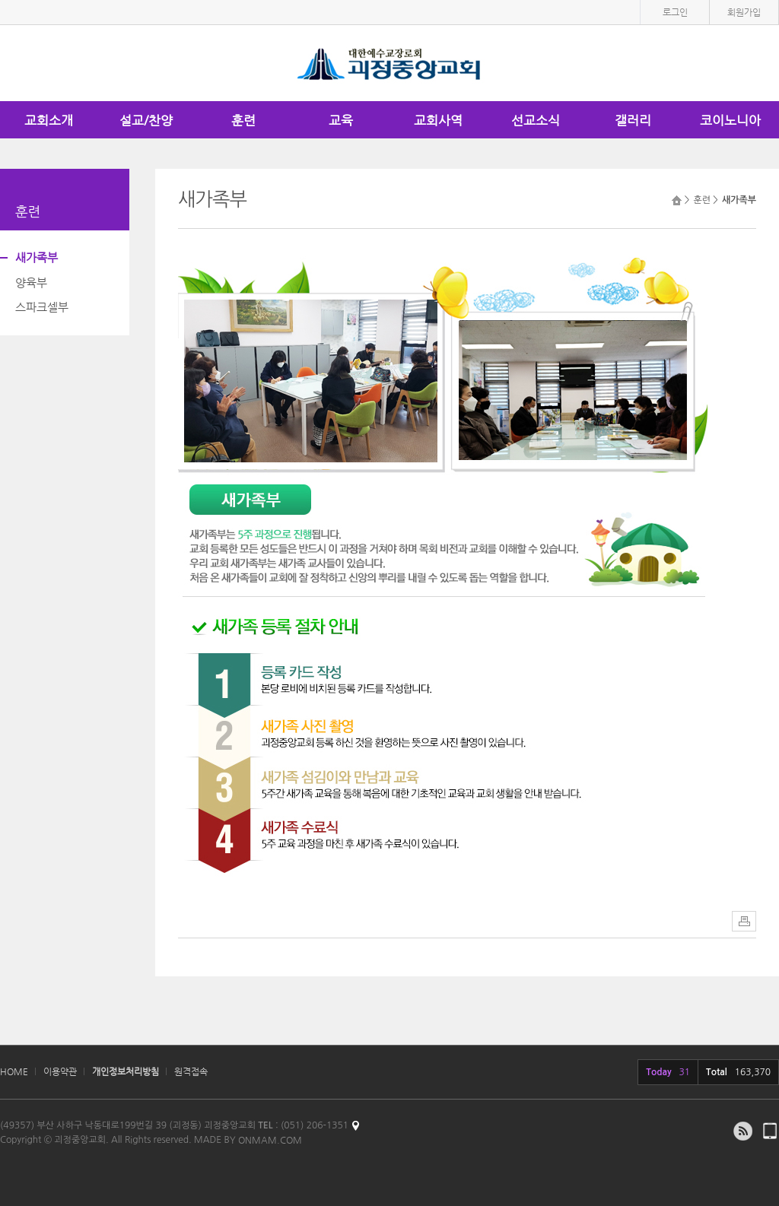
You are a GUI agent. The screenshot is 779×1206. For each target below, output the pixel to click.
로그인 (675, 12)
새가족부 (36, 257)
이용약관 (60, 1071)
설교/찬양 (146, 120)
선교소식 (535, 120)
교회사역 (438, 120)
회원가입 (744, 12)
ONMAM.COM (270, 1140)
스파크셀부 (41, 306)
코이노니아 (730, 120)
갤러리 (633, 120)
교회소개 (48, 120)
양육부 (31, 282)
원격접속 (191, 1071)
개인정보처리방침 (125, 1071)
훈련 (243, 120)
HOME (14, 1071)
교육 (341, 120)
